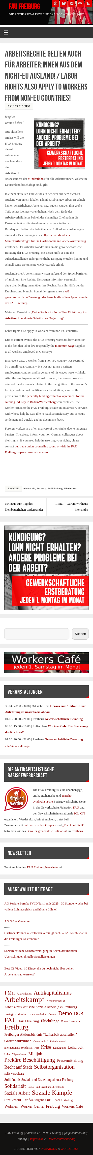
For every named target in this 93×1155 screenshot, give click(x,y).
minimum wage (65, 345)
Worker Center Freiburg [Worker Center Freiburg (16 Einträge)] (40, 1106)
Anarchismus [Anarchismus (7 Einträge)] (24, 993)
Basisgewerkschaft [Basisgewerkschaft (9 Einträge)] (16, 1014)
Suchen (8, 625)
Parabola (49, 1149)
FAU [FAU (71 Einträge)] (10, 1020)
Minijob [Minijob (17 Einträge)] (35, 1053)
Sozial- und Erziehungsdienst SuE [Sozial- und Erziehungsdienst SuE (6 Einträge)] (46, 1087)
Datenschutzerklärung (61, 1139)
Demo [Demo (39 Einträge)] (65, 1013)
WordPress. (70, 1149)
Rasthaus (78, 831)
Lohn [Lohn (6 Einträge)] (7, 1054)
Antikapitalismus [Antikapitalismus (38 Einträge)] (53, 993)
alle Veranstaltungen (17, 746)
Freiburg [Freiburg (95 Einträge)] (16, 1027)
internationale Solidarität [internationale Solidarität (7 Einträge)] (18, 1047)
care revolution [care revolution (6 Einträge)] (38, 1014)
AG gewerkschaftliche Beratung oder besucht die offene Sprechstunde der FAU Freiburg (46, 297)
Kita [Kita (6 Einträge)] (36, 1047)
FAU (76, 807)
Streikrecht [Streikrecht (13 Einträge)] (12, 1100)
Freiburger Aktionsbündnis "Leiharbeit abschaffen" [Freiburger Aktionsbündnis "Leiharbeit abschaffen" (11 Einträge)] (40, 1034)
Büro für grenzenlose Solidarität (47, 831)
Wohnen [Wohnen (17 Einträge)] (11, 1106)
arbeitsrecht (29, 488)
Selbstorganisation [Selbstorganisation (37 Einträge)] (54, 1067)
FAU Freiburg (24, 6)
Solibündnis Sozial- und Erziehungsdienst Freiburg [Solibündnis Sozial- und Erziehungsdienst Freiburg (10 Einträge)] (38, 1080)
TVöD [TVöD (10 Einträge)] (57, 1100)
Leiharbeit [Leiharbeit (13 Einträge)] (75, 1047)
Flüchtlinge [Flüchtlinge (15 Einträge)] (50, 1021)
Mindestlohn (36, 179)
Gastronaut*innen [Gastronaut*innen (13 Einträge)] (17, 1041)
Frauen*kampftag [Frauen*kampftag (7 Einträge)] (71, 1021)
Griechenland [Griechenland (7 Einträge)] (57, 1041)
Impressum (37, 1139)
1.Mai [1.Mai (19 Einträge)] (9, 993)
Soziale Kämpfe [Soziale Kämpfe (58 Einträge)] (52, 1093)
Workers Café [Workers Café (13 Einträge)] (72, 1106)
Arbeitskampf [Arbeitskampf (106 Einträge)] (24, 1000)
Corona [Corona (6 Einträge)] (52, 1014)
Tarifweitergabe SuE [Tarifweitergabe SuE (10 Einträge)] (37, 1100)
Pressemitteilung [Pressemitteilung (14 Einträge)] (70, 1060)
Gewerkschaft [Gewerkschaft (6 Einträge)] (40, 1041)
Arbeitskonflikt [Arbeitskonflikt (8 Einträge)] (55, 1001)
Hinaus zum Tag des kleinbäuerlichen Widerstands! (24, 506)
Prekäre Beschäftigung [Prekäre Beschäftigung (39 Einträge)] (29, 1060)
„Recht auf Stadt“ (73, 825)
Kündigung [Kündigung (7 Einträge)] (59, 1047)
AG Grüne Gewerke (16, 921)
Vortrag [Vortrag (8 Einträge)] (68, 1100)
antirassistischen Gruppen (40, 825)
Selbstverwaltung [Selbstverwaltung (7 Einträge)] (14, 1073)
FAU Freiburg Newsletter (43, 867)
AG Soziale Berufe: (17, 903)
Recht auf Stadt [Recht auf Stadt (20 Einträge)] (18, 1067)
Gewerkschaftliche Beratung (64, 719)
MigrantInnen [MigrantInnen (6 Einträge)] (19, 1054)
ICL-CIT (79, 813)
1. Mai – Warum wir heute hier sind (71, 506)
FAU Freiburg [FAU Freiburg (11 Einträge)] (29, 1021)
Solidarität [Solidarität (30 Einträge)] (15, 1086)
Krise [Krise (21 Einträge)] (46, 1047)
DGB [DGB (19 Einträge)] (78, 1013)
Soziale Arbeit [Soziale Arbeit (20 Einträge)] (17, 1093)
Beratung (41, 488)
